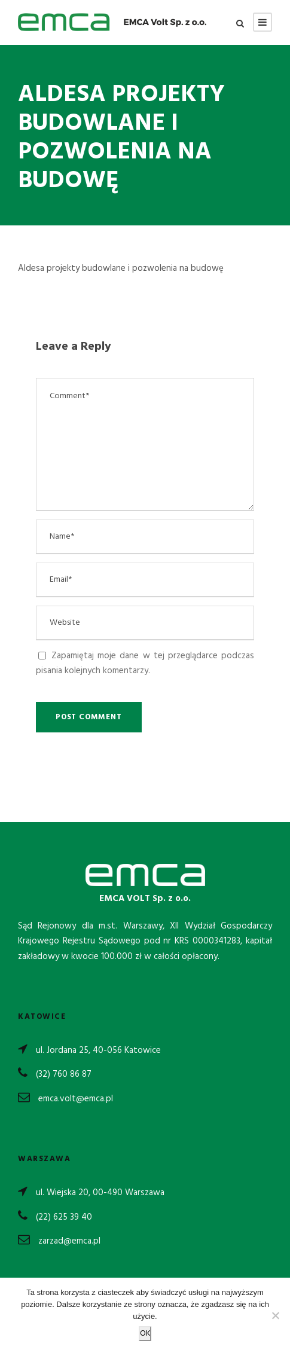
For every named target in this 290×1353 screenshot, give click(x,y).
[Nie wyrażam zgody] (275, 1315)
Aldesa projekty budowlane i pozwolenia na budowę (121, 268)
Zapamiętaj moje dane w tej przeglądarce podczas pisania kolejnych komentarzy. (145, 664)
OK (145, 1333)
